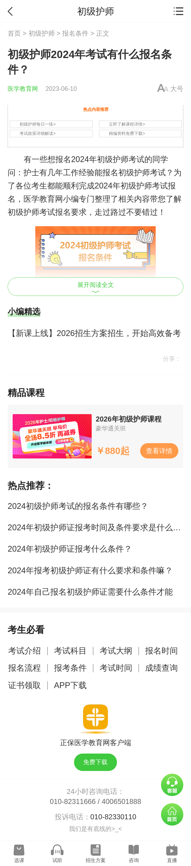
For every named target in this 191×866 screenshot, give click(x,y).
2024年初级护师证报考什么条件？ (70, 548)
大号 (176, 88)
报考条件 (70, 668)
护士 (31, 172)
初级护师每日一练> (37, 124)
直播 (172, 860)
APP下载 (70, 685)
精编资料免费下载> (127, 133)
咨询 (134, 860)
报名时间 (161, 650)
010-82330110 (113, 817)
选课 (19, 860)
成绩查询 (161, 668)
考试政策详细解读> (37, 133)
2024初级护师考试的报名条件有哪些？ (78, 506)
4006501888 (121, 802)
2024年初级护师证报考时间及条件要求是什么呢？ (98, 527)
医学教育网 (23, 88)
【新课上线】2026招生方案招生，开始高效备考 (94, 333)
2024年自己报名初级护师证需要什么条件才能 (90, 592)
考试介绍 (24, 650)
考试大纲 (116, 650)
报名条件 (75, 33)
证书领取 (24, 685)
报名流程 (24, 668)
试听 (57, 860)
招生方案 (96, 860)
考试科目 (70, 650)
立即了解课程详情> (127, 124)
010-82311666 (73, 802)
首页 (14, 33)
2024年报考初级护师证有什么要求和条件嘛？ (90, 570)
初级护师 (41, 33)
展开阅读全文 (95, 287)
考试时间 (116, 668)
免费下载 (95, 762)
